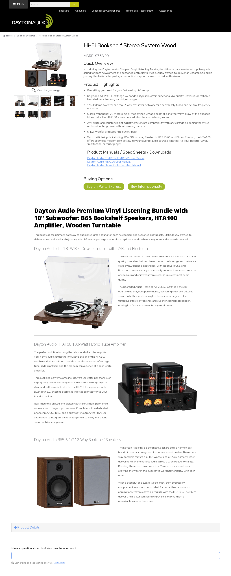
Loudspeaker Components (106, 10)
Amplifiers (80, 10)
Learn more (59, 562)
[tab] (116, 527)
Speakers (64, 10)
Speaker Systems (26, 35)
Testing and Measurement (139, 10)
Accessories (165, 10)
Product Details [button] (27, 527)
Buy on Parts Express (104, 186)
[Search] (50, 4)
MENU (20, 4)
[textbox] (115, 555)
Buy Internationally (146, 186)
